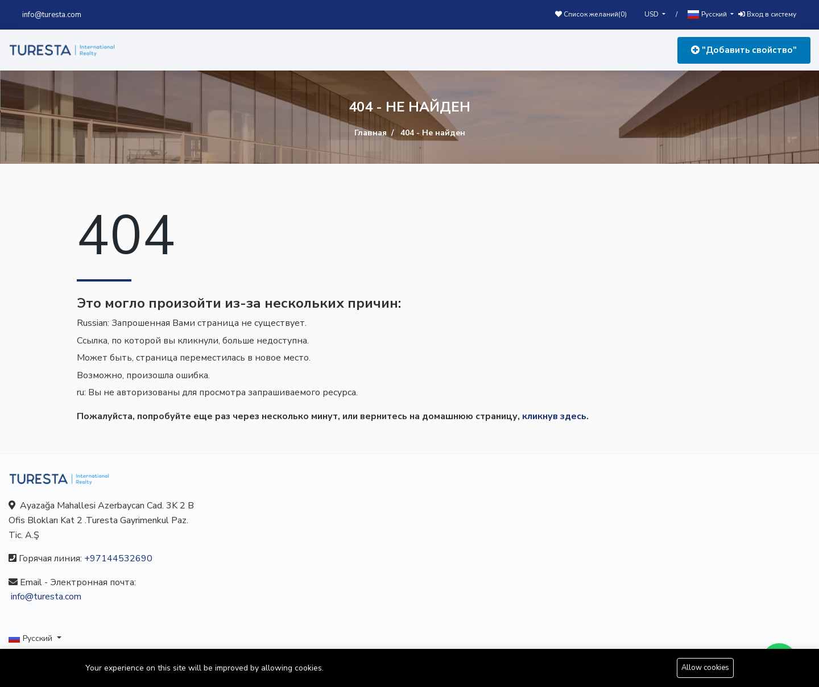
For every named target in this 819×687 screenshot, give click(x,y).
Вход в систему (767, 14)
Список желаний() (591, 14)
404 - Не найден (432, 132)
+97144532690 (118, 558)
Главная (370, 132)
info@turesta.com (51, 15)
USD (652, 14)
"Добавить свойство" (744, 50)
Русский (708, 14)
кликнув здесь (554, 416)
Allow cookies (705, 668)
